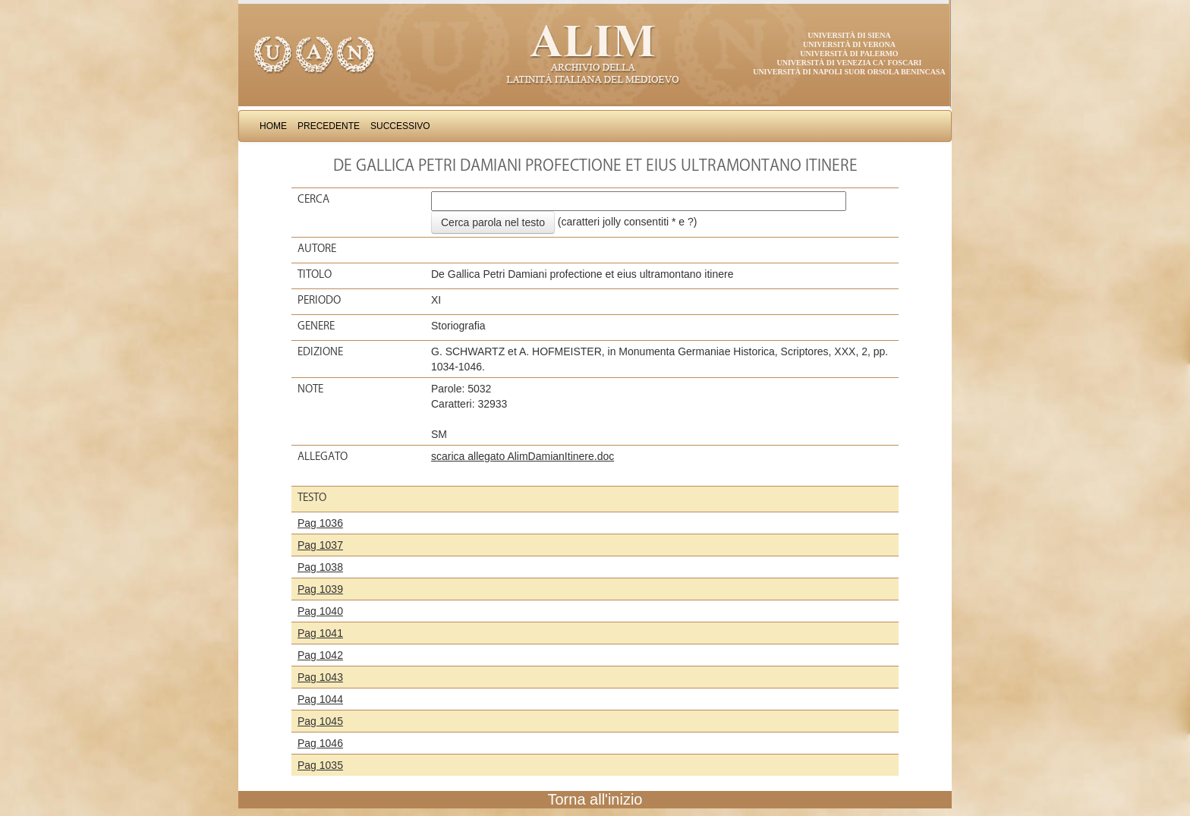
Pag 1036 (320, 523)
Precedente (329, 126)
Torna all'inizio (595, 799)
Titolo (315, 274)
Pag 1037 (320, 545)
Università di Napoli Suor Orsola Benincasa (849, 72)
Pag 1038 (320, 567)
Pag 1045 (320, 721)
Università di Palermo (849, 53)
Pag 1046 (320, 743)
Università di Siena (849, 35)
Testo (312, 497)
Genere (316, 325)
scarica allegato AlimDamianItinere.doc (522, 456)
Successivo (400, 126)
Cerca (313, 199)
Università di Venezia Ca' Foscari (849, 62)
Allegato (323, 456)
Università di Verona (849, 44)
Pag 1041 (320, 633)
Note (310, 388)
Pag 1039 (320, 589)
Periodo (319, 300)
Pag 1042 (320, 655)
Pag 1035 (320, 765)
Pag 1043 (320, 677)
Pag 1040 (320, 611)
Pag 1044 (320, 699)
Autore (317, 248)
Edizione (320, 351)
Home (273, 126)
